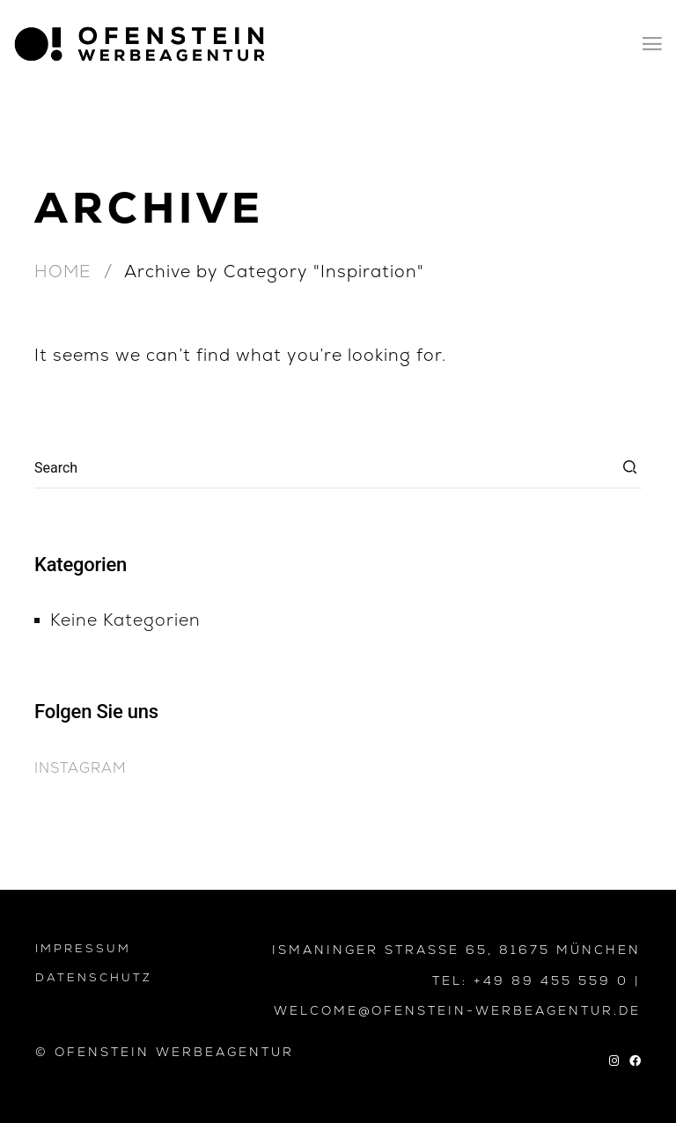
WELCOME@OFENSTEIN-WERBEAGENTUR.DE (457, 1010)
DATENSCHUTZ (93, 977)
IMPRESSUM (83, 948)
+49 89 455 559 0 (551, 980)
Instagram (80, 768)
